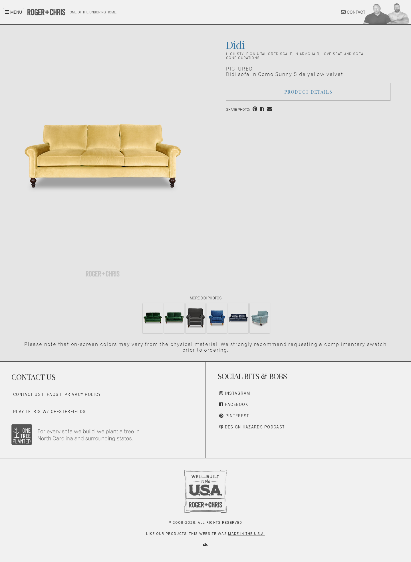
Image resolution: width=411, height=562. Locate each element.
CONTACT (353, 12)
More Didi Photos (205, 298)
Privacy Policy (83, 394)
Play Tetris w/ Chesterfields (49, 411)
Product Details (308, 92)
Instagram (234, 393)
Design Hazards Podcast (252, 426)
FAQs (53, 394)
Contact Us (27, 394)
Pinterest (234, 415)
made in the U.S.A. (246, 533)
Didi (235, 44)
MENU (13, 12)
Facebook (233, 404)
